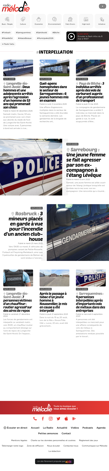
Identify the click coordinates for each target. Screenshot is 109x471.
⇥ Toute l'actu (8, 44)
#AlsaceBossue (25, 38)
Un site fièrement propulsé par (54, 462)
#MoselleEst (7, 38)
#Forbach (6, 33)
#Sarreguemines (23, 33)
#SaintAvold (41, 33)
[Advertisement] (54, 364)
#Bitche (56, 33)
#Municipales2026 (45, 38)
